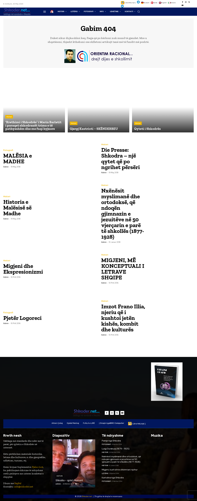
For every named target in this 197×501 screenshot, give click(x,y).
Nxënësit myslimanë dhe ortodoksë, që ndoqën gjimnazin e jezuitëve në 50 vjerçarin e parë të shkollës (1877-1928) (122, 213)
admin (6, 167)
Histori (9, 117)
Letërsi (105, 473)
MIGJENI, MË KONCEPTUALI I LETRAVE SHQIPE (122, 269)
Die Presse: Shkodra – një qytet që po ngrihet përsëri (120, 158)
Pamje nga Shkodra (111, 440)
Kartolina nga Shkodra (113, 477)
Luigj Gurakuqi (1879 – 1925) (115, 448)
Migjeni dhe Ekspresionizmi (23, 268)
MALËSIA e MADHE (17, 158)
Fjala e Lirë (37, 467)
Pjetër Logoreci (22, 317)
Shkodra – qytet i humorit (69, 480)
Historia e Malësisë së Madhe (17, 207)
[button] (138, 11)
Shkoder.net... (87, 496)
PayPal (17, 483)
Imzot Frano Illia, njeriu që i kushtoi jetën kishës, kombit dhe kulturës (123, 318)
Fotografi (8, 150)
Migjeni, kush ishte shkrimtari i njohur (119, 469)
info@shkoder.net (23, 486)
